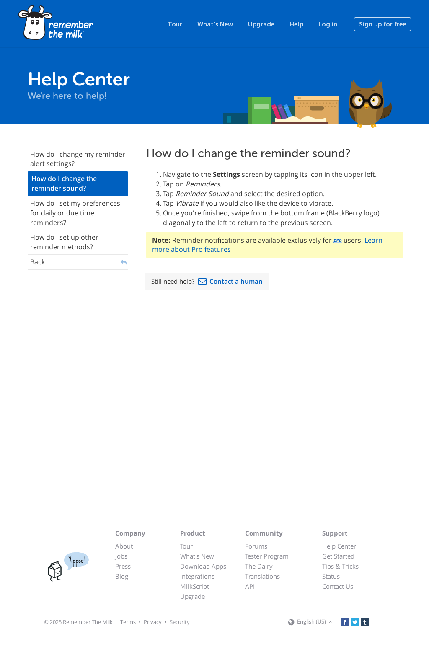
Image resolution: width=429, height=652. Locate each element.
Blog (121, 576)
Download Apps (203, 566)
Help (296, 24)
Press (123, 566)
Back (37, 261)
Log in (327, 24)
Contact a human (236, 281)
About (124, 546)
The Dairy (259, 566)
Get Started (338, 556)
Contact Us (337, 586)
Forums (256, 546)
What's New (215, 24)
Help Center (339, 546)
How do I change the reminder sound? (64, 183)
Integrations (197, 576)
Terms (128, 622)
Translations (262, 576)
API (250, 586)
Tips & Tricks (340, 566)
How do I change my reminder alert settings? (77, 159)
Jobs (121, 556)
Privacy (153, 622)
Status (331, 576)
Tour (175, 24)
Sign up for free (382, 24)
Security (180, 622)
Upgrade (261, 24)
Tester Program (267, 556)
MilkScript (194, 586)
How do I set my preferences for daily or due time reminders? (75, 213)
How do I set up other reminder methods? (64, 242)
